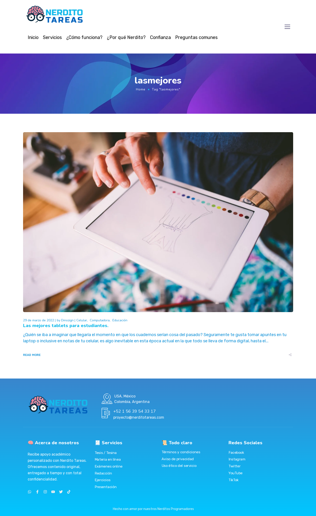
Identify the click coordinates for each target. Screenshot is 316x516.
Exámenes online (109, 466)
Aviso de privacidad (178, 459)
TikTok (234, 480)
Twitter (235, 466)
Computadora (100, 320)
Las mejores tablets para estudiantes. (65, 325)
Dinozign (67, 320)
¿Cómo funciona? (84, 37)
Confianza (160, 37)
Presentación (106, 487)
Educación (119, 320)
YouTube (236, 473)
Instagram (237, 459)
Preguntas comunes (196, 37)
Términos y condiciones (181, 452)
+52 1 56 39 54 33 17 (134, 411)
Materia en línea (108, 459)
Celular (81, 320)
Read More (32, 355)
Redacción (103, 473)
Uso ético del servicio (179, 466)
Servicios (52, 37)
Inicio (33, 37)
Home (140, 89)
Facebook (236, 452)
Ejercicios (102, 480)
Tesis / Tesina (106, 452)
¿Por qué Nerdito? (126, 37)
